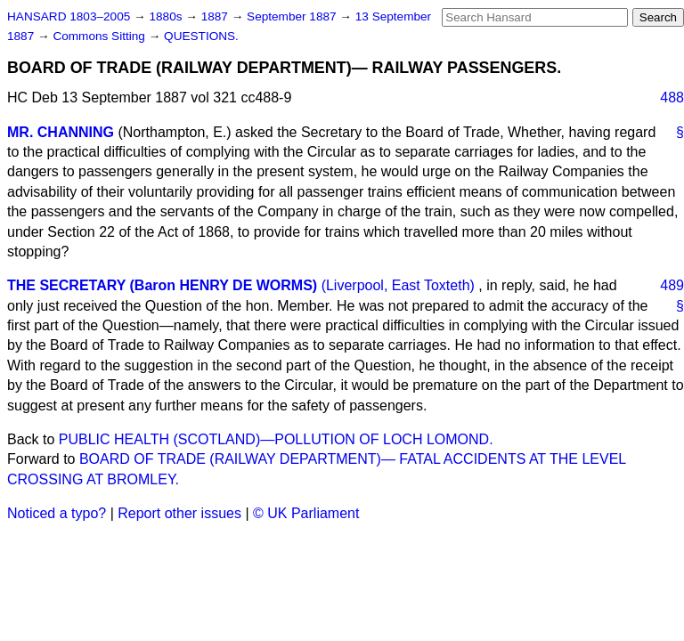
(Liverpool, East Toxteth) (398, 285)
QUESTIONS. (201, 36)
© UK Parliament (306, 513)
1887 (216, 16)
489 (672, 285)
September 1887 (293, 16)
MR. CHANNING (60, 132)
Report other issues (179, 513)
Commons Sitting (100, 36)
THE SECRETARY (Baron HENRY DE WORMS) (162, 285)
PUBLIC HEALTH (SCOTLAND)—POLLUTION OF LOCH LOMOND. (276, 439)
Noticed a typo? (56, 513)
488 (672, 97)
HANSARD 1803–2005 (68, 16)
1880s (167, 16)
